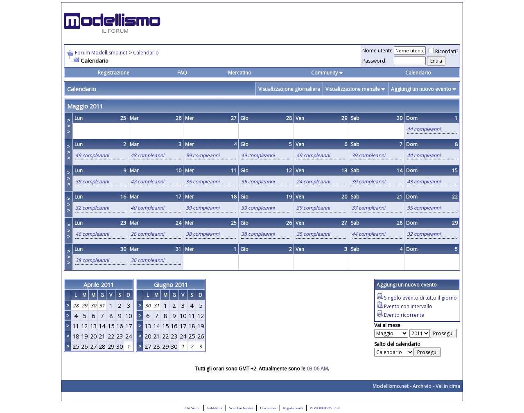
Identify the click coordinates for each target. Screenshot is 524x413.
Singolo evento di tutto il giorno (420, 297)
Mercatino (239, 72)
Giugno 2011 (171, 284)
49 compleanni (92, 155)
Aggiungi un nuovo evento (421, 89)
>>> (68, 126)
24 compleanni (313, 181)
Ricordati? (443, 51)
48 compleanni (147, 155)
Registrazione (113, 72)
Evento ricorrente (404, 314)
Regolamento (293, 408)
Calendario (146, 52)
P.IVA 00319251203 (324, 408)
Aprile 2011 (99, 284)
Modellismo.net (391, 386)
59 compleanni (202, 155)
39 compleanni (368, 155)
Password (373, 60)
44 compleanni (423, 129)
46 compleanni (92, 233)
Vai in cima (448, 386)
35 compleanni (202, 181)
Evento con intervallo (408, 306)
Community (327, 72)
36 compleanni (147, 260)
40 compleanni (147, 207)
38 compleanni (92, 181)
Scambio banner (241, 408)
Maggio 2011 (85, 106)
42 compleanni (147, 181)
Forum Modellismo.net (101, 52)
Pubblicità (214, 408)
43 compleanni (423, 181)
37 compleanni (368, 207)
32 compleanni (92, 207)
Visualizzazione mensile (352, 89)
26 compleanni (147, 233)
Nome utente (377, 50)
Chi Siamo (192, 408)
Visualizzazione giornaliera (289, 89)
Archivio (422, 386)
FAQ (182, 72)
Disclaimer (268, 408)
